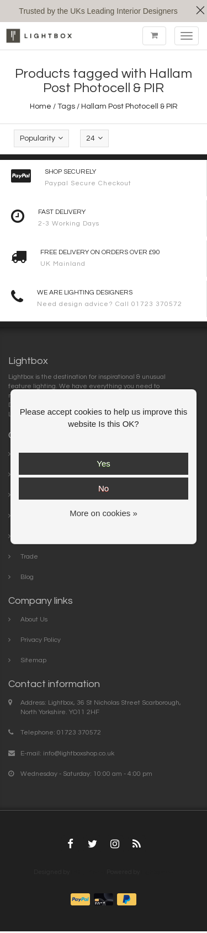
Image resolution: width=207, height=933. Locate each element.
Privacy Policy (40, 640)
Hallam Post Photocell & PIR (129, 106)
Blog (27, 577)
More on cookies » (103, 513)
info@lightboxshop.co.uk (78, 753)
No (103, 488)
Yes (103, 463)
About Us (33, 619)
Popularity (41, 138)
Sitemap (33, 660)
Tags (66, 106)
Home (40, 106)
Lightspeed (157, 872)
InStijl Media (88, 872)
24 (94, 138)
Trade (29, 556)
